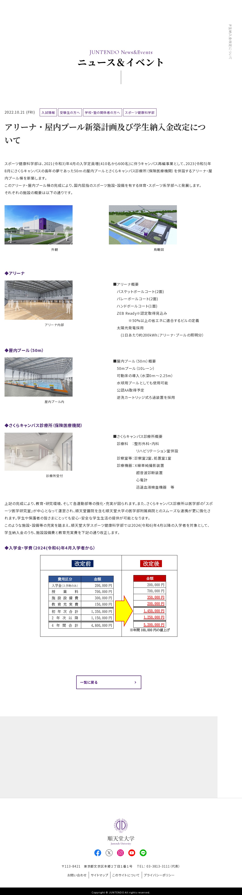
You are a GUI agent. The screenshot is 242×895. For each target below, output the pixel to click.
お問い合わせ (73, 874)
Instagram (120, 853)
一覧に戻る (89, 682)
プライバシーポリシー (163, 874)
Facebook (97, 853)
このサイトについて (127, 874)
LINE (143, 853)
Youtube (131, 853)
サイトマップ (98, 874)
